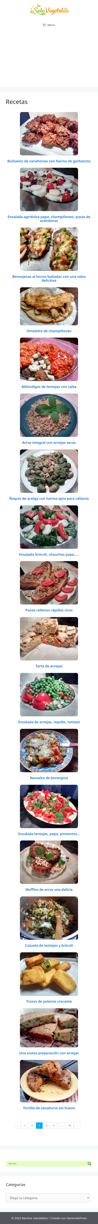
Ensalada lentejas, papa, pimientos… (49, 833)
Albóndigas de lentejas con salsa (49, 386)
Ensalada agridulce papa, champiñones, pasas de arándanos (49, 218)
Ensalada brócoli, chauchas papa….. (49, 554)
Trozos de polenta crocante (49, 1001)
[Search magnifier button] (89, 1163)
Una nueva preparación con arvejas (49, 1053)
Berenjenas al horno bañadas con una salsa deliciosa (49, 278)
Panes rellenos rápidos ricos (49, 610)
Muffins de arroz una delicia (48, 889)
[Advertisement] (49, 60)
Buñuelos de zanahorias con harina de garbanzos (49, 161)
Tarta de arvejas (48, 666)
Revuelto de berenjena (49, 778)
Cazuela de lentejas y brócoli (49, 945)
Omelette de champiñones (49, 331)
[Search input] (47, 1163)
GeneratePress (77, 1218)
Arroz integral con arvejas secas (49, 442)
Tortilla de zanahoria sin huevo (49, 1108)
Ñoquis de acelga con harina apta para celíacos (49, 498)
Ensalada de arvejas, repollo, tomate (49, 722)
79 (69, 1125)
